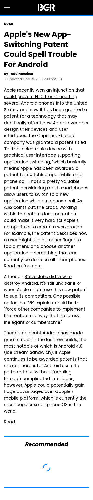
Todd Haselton (21, 74)
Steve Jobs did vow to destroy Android (38, 280)
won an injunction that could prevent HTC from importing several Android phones (44, 97)
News (8, 24)
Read (9, 422)
